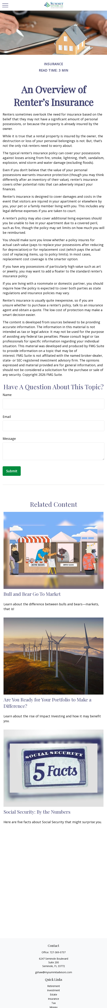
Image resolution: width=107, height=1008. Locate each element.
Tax (53, 1003)
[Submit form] (12, 471)
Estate (53, 994)
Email (7, 417)
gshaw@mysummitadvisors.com (53, 972)
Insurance (53, 998)
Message (9, 438)
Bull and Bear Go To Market (32, 594)
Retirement (53, 986)
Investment (53, 990)
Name (7, 395)
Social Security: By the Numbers (37, 812)
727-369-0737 (58, 952)
